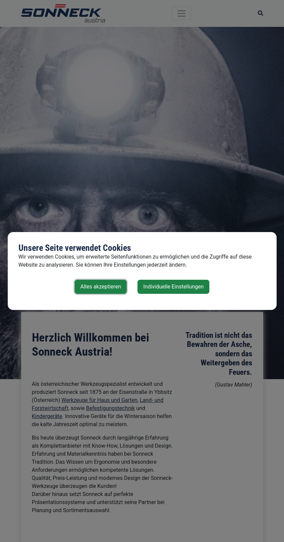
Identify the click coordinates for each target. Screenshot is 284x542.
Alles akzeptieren (100, 286)
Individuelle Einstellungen (173, 286)
